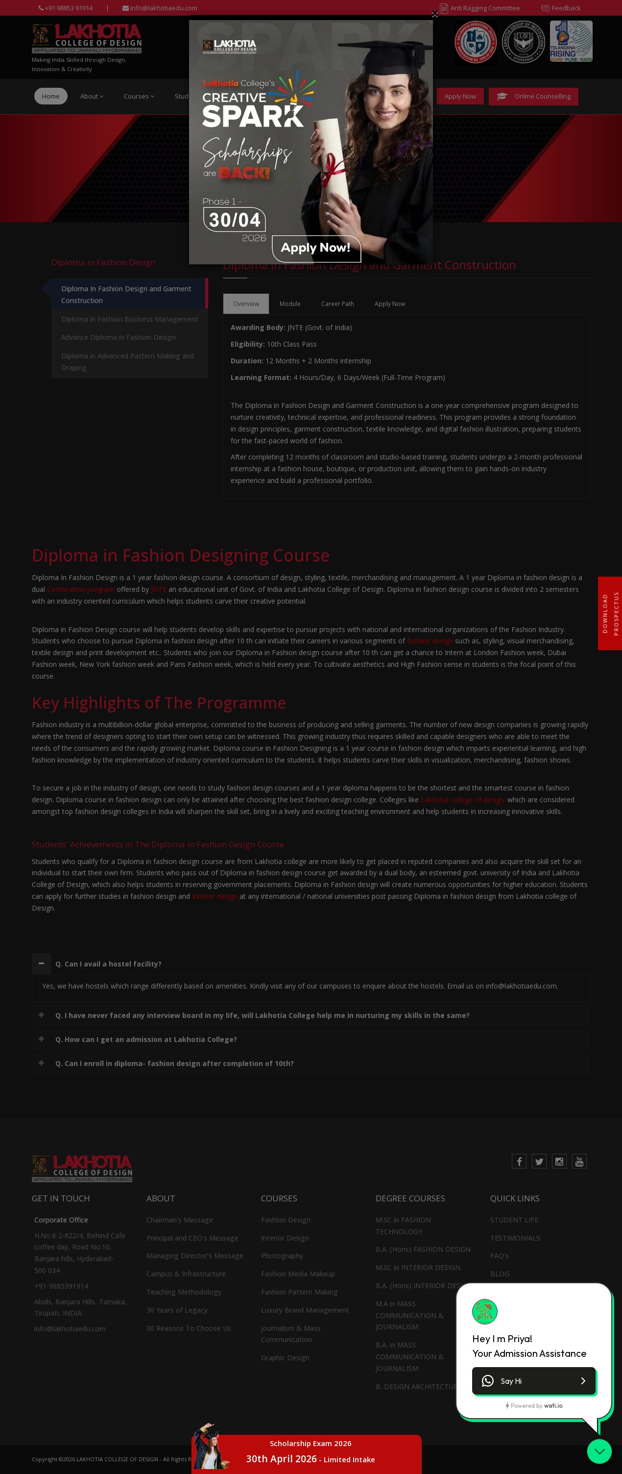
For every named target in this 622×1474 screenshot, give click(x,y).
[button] (534, 1381)
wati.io (553, 1405)
